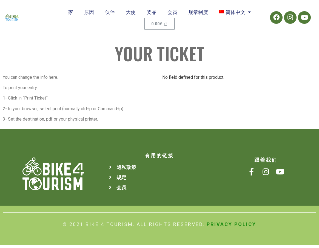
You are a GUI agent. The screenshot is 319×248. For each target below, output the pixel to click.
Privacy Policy (231, 223)
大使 (131, 13)
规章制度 (198, 13)
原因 (89, 13)
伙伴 (110, 13)
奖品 (151, 13)
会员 (172, 13)
